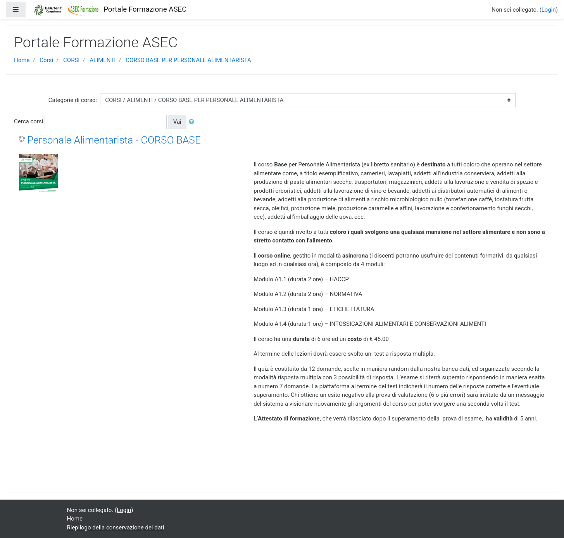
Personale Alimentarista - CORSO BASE (114, 140)
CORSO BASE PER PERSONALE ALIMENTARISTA (188, 60)
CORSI (71, 60)
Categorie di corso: (72, 100)
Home (21, 60)
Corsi (46, 60)
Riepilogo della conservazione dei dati (115, 527)
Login (549, 9)
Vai (177, 121)
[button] (193, 122)
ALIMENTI (103, 60)
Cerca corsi (28, 121)
